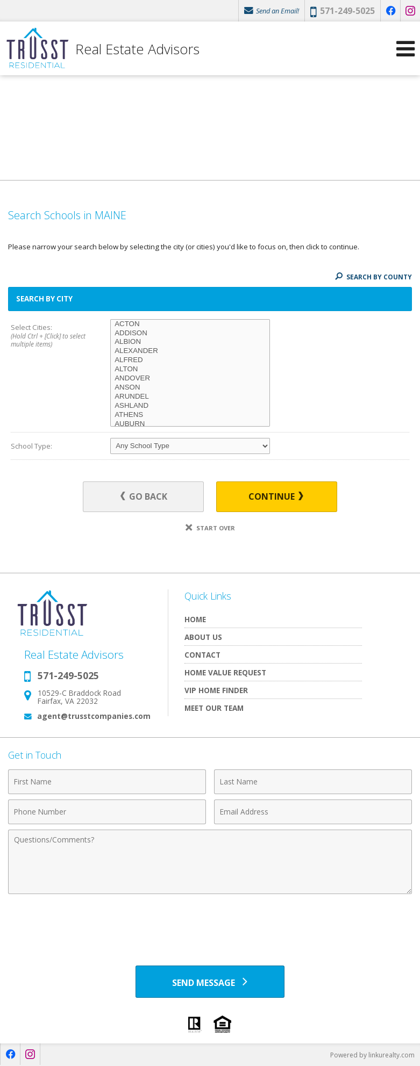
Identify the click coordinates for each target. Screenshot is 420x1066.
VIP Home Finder (216, 690)
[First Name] (107, 781)
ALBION (189, 342)
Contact (202, 655)
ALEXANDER (189, 351)
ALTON (189, 369)
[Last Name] (313, 781)
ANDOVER (189, 378)
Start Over (210, 528)
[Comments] (210, 862)
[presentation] (210, 926)
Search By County (373, 277)
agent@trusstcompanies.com (94, 716)
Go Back (143, 496)
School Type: (31, 446)
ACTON (189, 324)
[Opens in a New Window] (390, 10)
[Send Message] (210, 982)
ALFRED (189, 360)
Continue (275, 496)
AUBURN (189, 424)
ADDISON (189, 333)
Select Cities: (50, 336)
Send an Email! (271, 11)
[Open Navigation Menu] (405, 49)
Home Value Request (225, 672)
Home (195, 619)
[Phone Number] (107, 812)
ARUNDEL (189, 396)
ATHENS (189, 415)
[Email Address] (313, 812)
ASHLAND (189, 405)
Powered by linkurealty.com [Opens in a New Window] (372, 1055)
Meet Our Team (214, 708)
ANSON (189, 387)
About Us (203, 637)
